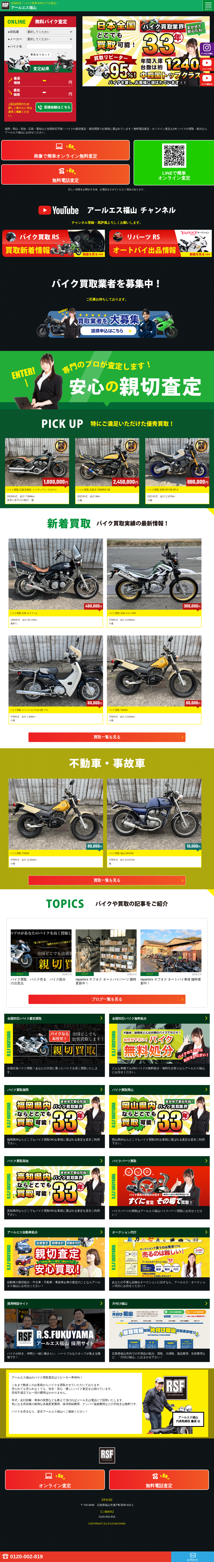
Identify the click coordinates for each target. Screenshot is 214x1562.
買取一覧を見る (107, 737)
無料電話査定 (65, 180)
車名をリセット (40, 54)
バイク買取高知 (17, 1161)
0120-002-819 (26, 1556)
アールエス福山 (23, 8)
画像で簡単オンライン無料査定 (65, 156)
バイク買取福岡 (17, 1090)
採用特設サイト (17, 1303)
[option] (146, 51)
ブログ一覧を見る (107, 999)
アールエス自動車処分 (22, 1232)
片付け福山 (119, 1303)
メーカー (15, 39)
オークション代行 (124, 1232)
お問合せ (192, 1559)
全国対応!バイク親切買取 (24, 1018)
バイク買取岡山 (122, 1090)
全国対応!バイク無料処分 (129, 1018)
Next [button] (208, 471)
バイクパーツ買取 (124, 1161)
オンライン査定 (55, 1485)
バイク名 (15, 46)
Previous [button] (4, 471)
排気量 (13, 31)
